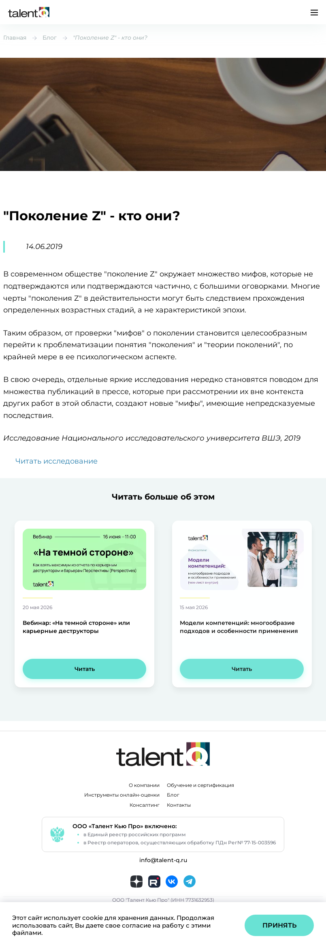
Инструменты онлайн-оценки (122, 795)
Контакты (179, 805)
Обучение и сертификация (200, 785)
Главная (14, 37)
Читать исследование (56, 461)
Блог (50, 37)
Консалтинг (145, 805)
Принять (279, 925)
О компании (144, 785)
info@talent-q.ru (163, 860)
